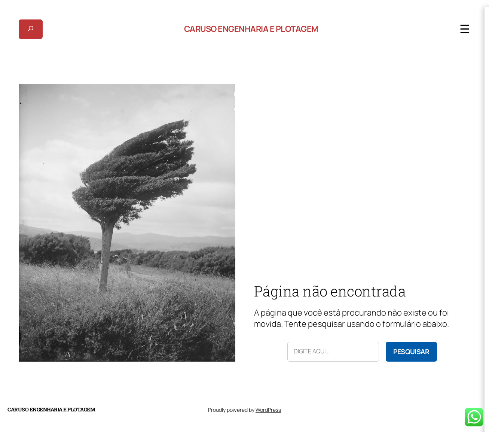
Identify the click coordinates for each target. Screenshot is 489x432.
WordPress (268, 409)
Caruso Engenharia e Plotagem (251, 28)
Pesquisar (411, 351)
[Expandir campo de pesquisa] (31, 29)
